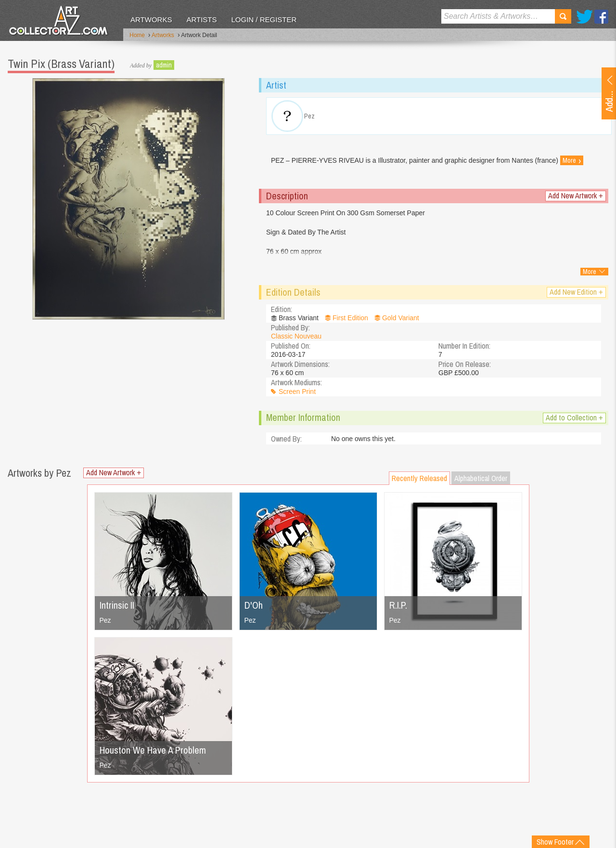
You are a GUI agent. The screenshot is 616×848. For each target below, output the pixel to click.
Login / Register (263, 19)
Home (137, 35)
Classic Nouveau (296, 336)
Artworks (151, 19)
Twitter (584, 17)
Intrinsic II (117, 605)
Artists (201, 19)
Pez (105, 620)
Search (563, 16)
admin (164, 65)
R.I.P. (398, 605)
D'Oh (253, 605)
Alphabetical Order (480, 478)
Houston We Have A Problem (153, 750)
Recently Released (419, 478)
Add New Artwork (575, 196)
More (572, 160)
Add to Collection (574, 418)
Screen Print (297, 391)
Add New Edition (576, 292)
